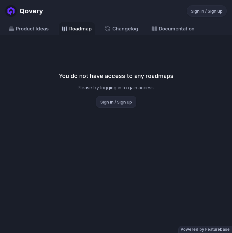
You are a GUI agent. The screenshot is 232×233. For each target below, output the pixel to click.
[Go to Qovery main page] (24, 11)
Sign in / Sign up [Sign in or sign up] (207, 11)
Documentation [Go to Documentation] (172, 29)
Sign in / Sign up (116, 102)
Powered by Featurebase (205, 229)
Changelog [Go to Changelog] (121, 29)
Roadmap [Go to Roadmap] (76, 29)
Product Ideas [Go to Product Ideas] (28, 29)
